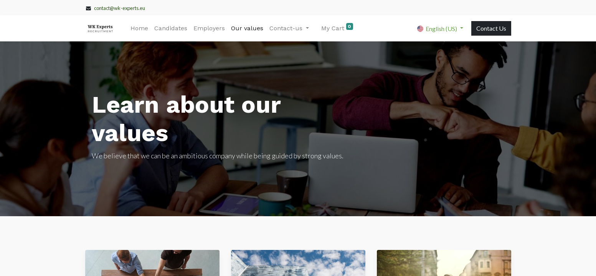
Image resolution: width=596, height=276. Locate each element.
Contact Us (491, 28)
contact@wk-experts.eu (119, 8)
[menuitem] (139, 28)
